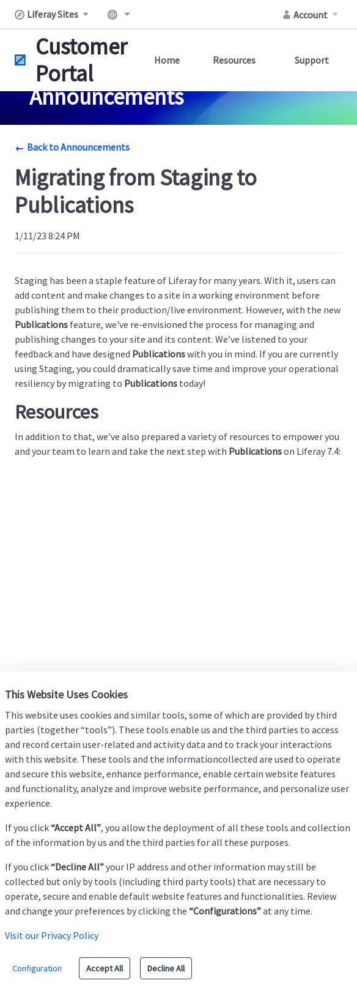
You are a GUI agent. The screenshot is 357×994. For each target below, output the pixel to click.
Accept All (104, 968)
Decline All (166, 968)
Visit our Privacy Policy (51, 935)
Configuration (37, 968)
